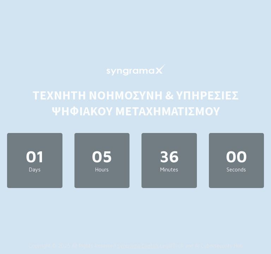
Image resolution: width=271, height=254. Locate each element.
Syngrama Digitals (138, 246)
